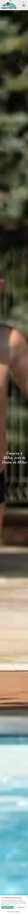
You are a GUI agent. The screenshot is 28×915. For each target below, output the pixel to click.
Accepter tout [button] (7, 907)
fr (23, 2)
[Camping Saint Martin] (8, 5)
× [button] (26, 897)
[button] (24, 5)
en (26, 2)
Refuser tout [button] (20, 907)
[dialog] (14, 905)
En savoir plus (13, 904)
